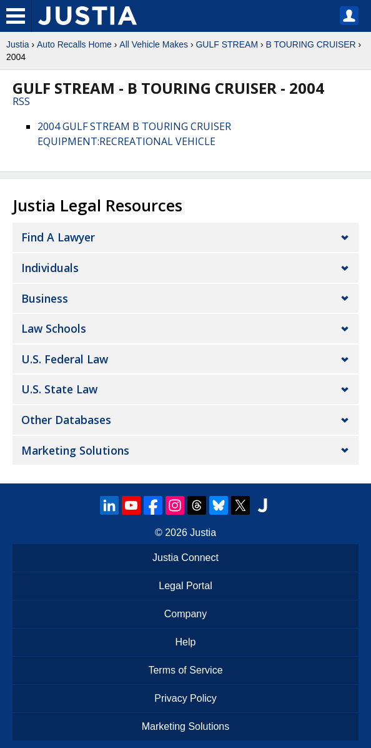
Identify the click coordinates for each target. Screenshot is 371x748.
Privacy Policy (185, 698)
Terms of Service (185, 670)
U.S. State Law (59, 389)
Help (186, 642)
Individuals (50, 267)
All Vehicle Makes (153, 44)
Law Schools (53, 328)
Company (185, 614)
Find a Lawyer (58, 237)
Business (44, 298)
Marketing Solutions (75, 450)
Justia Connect (185, 557)
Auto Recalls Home (74, 44)
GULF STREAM (226, 44)
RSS (21, 101)
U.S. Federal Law (64, 358)
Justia (17, 44)
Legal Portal (185, 585)
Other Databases (66, 419)
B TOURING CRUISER (311, 44)
